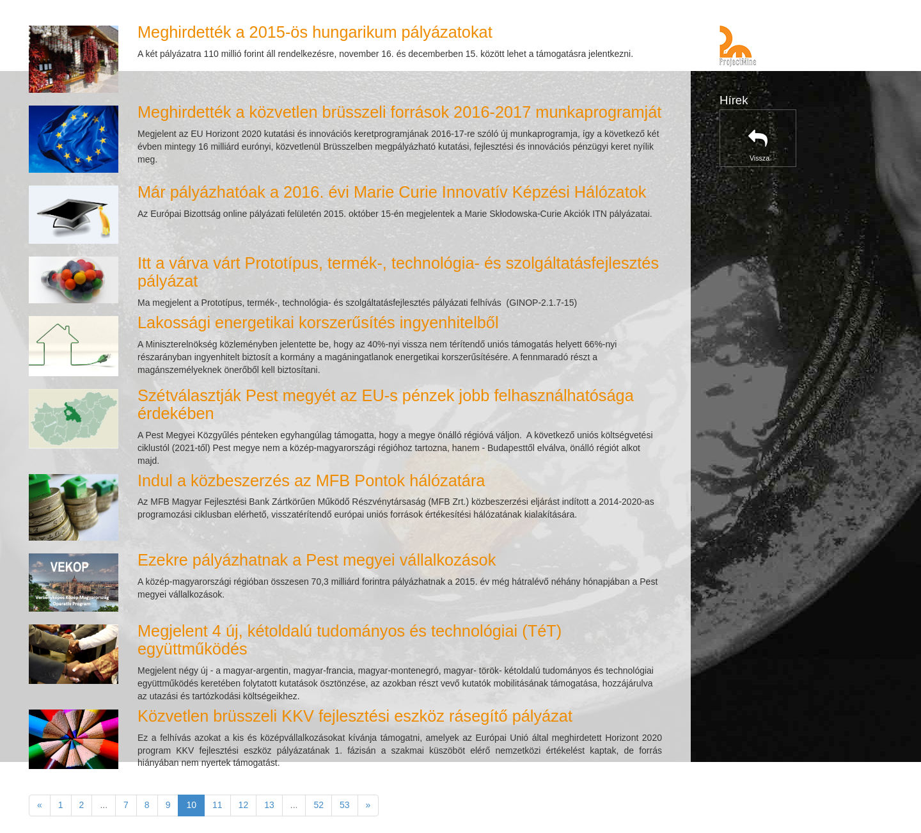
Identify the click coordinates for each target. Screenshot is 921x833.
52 (318, 805)
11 (217, 805)
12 (244, 805)
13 (269, 805)
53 (345, 805)
